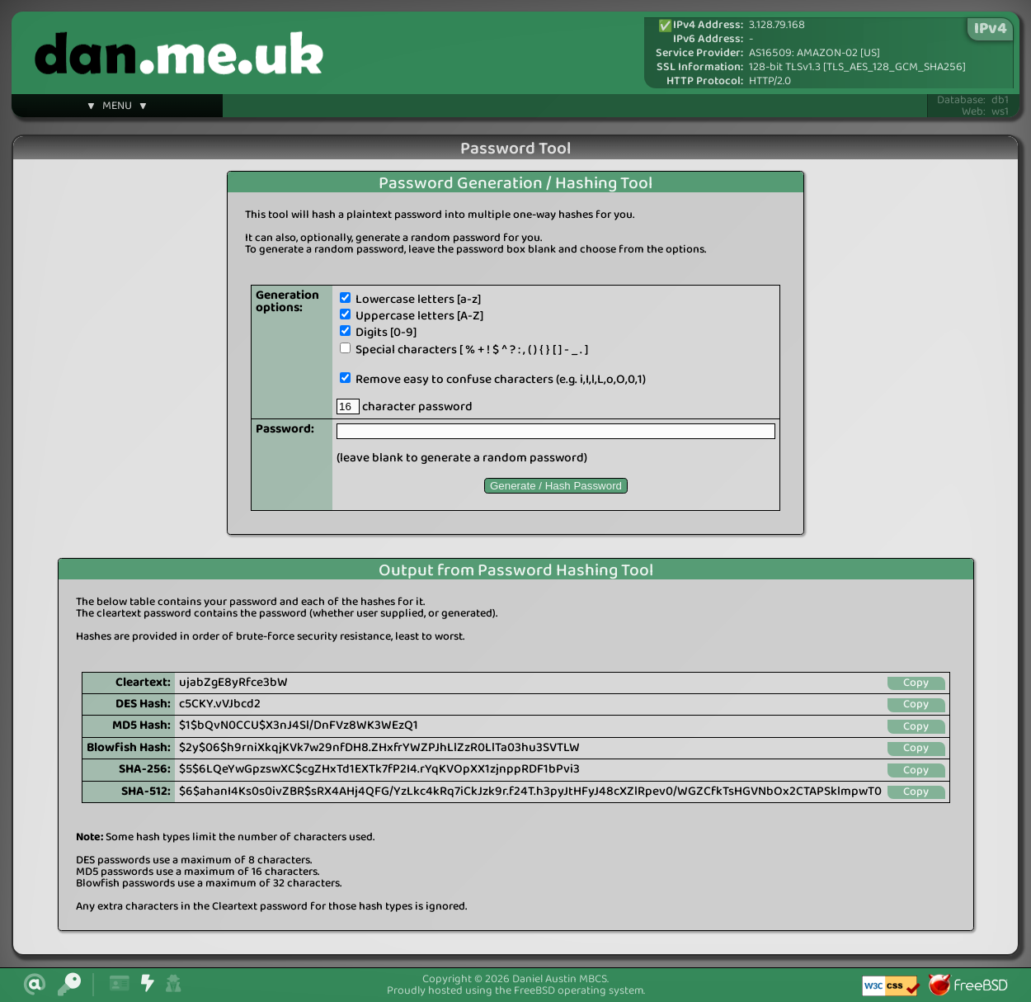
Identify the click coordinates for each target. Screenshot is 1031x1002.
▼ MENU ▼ (117, 108)
